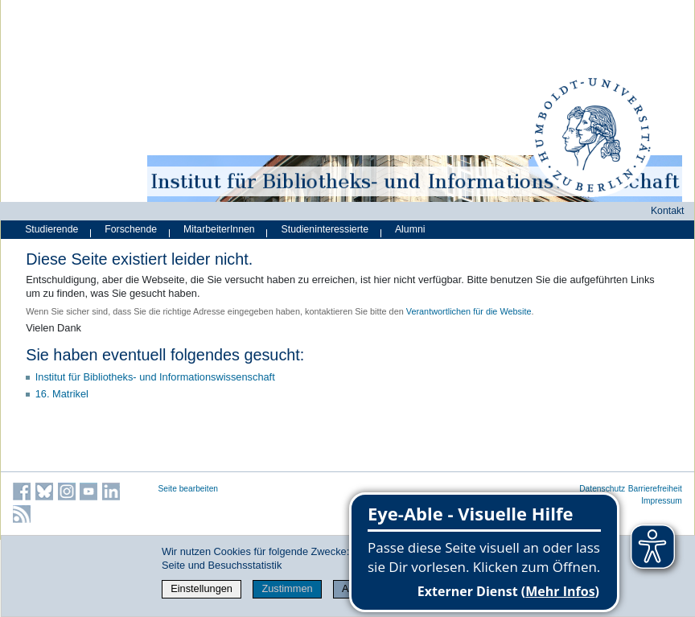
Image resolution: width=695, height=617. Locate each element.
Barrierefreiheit (655, 488)
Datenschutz (602, 488)
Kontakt (668, 210)
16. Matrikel (61, 394)
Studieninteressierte (325, 229)
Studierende (51, 229)
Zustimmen (286, 588)
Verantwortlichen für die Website (469, 311)
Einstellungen (201, 588)
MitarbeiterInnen (219, 229)
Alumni (410, 229)
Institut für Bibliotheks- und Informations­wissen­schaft (155, 377)
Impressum (661, 500)
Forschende (131, 229)
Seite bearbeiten (188, 488)
